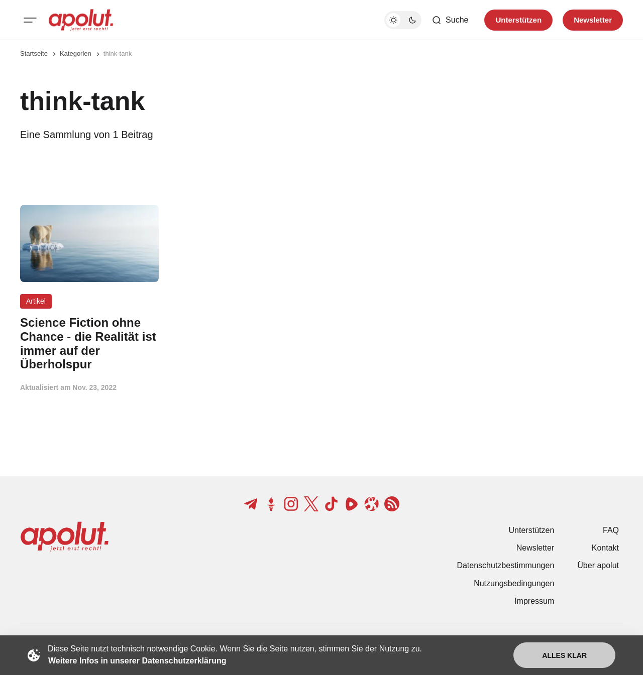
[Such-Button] (450, 20)
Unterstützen (532, 530)
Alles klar (564, 655)
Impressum (534, 601)
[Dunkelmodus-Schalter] (402, 20)
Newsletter (535, 548)
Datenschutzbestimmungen (505, 565)
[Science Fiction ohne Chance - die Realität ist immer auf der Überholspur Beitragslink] (89, 343)
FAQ (611, 530)
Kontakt (605, 548)
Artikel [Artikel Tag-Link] (36, 301)
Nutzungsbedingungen (514, 583)
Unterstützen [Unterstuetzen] (518, 20)
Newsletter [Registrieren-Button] (593, 20)
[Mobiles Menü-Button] (30, 20)
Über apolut (598, 565)
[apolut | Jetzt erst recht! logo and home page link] (81, 20)
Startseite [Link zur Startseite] (34, 53)
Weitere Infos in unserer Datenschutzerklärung (137, 660)
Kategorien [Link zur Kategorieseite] (75, 53)
